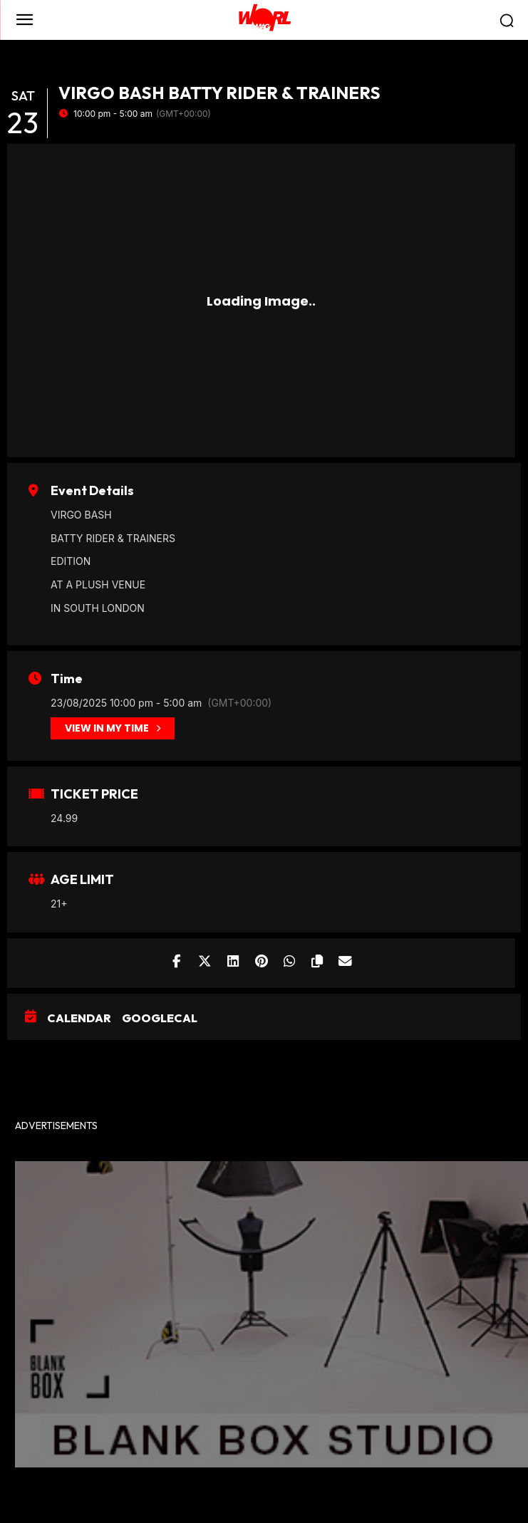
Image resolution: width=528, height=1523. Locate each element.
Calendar (79, 1018)
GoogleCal (159, 1018)
